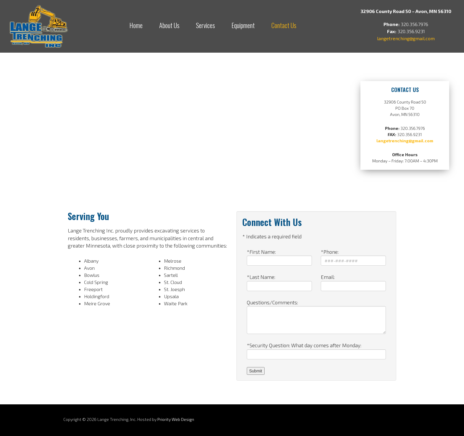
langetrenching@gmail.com (406, 38)
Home (136, 25)
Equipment (243, 25)
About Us (169, 25)
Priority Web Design (175, 419)
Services (205, 25)
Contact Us (283, 25)
